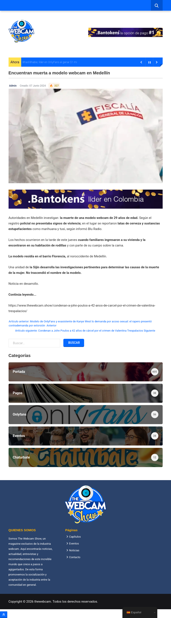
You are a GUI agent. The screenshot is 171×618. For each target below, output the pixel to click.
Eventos (74, 543)
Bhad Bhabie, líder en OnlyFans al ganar (45, 62)
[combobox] (157, 5)
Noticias (74, 550)
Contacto (74, 557)
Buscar (74, 342)
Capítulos (75, 536)
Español (134, 612)
